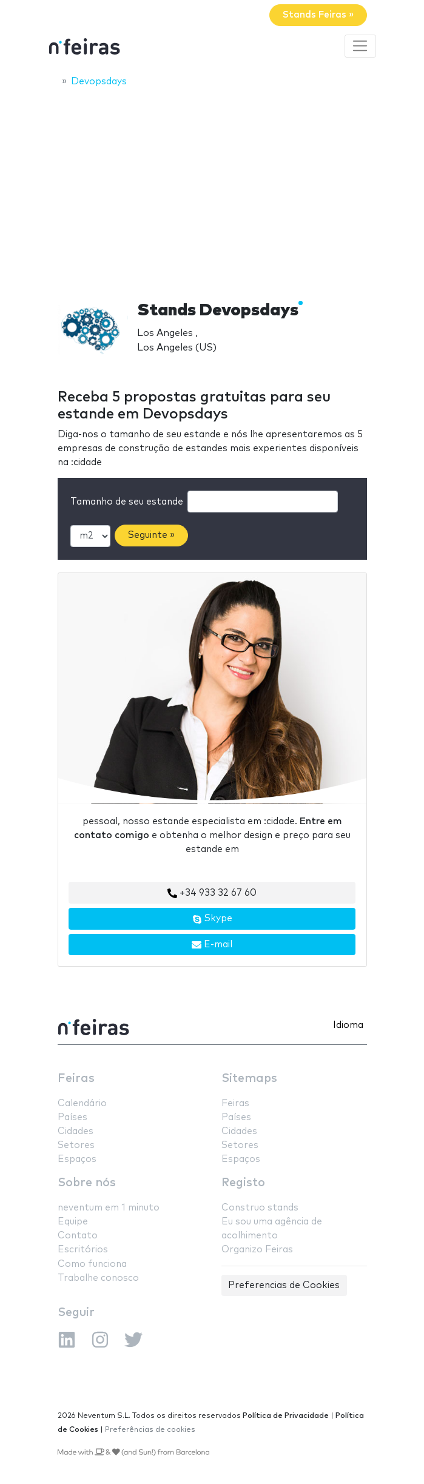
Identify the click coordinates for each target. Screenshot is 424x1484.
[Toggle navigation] (360, 46)
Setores (76, 1145)
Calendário (82, 1103)
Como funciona (92, 1264)
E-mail (212, 945)
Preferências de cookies (150, 1430)
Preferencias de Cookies (284, 1285)
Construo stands (259, 1207)
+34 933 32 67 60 (212, 893)
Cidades (75, 1131)
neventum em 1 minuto (109, 1207)
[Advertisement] (212, 186)
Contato (78, 1235)
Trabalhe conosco (98, 1278)
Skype (212, 919)
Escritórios (83, 1249)
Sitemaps (249, 1078)
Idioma (348, 1025)
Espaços (77, 1159)
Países (72, 1117)
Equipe (73, 1221)
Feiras (76, 1078)
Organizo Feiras (257, 1249)
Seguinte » (151, 535)
